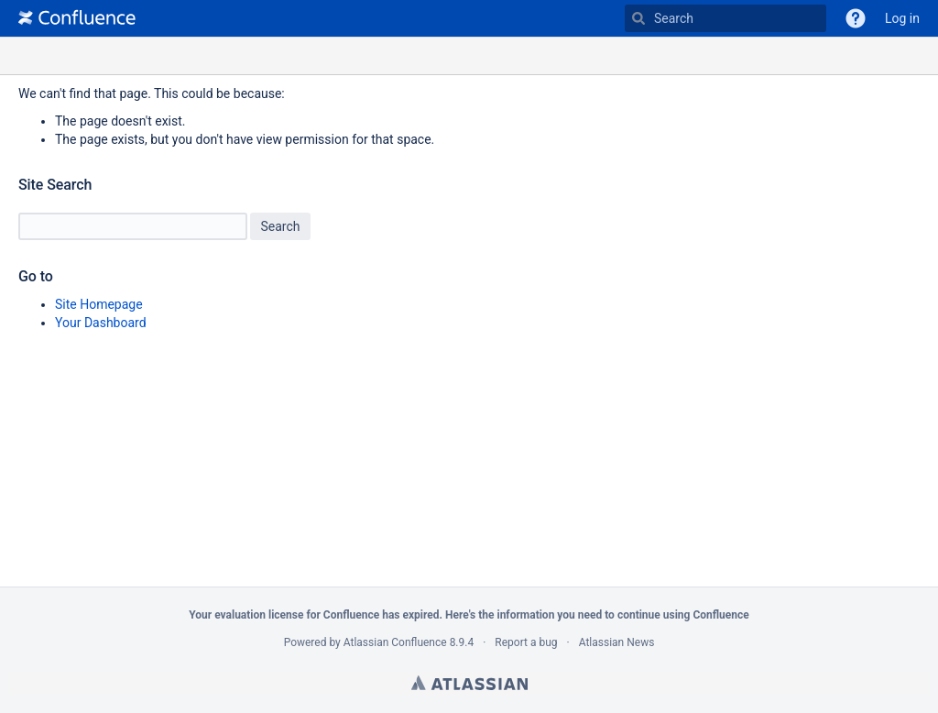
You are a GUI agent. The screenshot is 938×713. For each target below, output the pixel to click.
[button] (855, 18)
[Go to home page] (77, 18)
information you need (549, 615)
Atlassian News (617, 642)
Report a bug (526, 642)
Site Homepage (99, 304)
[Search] (638, 18)
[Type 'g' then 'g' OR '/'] (725, 18)
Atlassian (469, 683)
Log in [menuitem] (902, 18)
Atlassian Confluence (395, 642)
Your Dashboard (101, 322)
